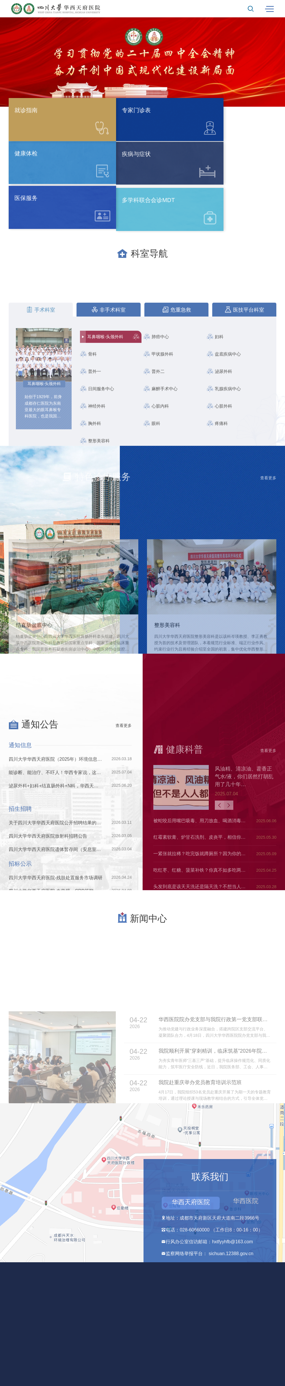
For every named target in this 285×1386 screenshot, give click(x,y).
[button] (109, 99)
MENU (269, 9)
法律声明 (143, 1335)
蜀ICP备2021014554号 (160, 1324)
